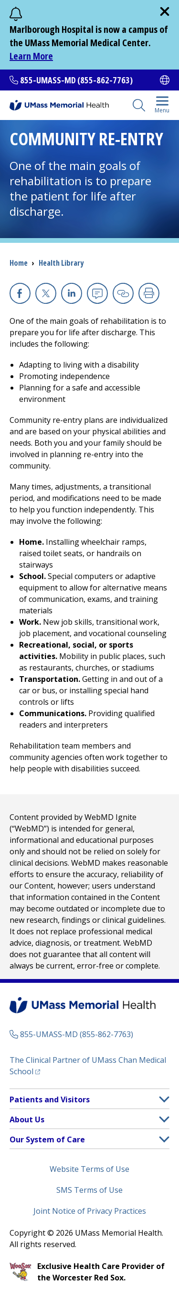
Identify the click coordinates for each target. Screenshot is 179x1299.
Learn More (31, 56)
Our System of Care (47, 1139)
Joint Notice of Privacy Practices (89, 1211)
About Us (27, 1119)
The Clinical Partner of (88, 1066)
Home (19, 263)
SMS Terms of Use (89, 1190)
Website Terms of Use (89, 1169)
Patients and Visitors (50, 1099)
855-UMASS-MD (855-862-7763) (76, 80)
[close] (164, 11)
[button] (164, 1099)
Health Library (61, 263)
